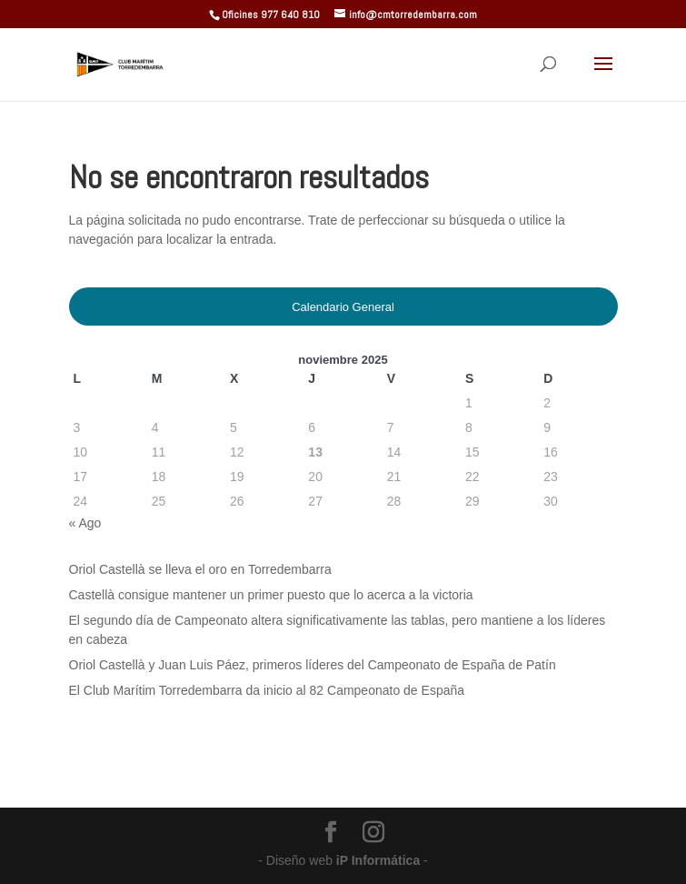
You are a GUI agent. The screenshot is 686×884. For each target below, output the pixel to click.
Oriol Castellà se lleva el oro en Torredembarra (200, 569)
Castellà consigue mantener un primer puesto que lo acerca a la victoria (271, 595)
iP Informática (379, 860)
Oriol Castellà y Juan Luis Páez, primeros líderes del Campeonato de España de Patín (312, 665)
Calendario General (343, 307)
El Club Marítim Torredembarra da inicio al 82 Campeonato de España (267, 690)
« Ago (85, 523)
